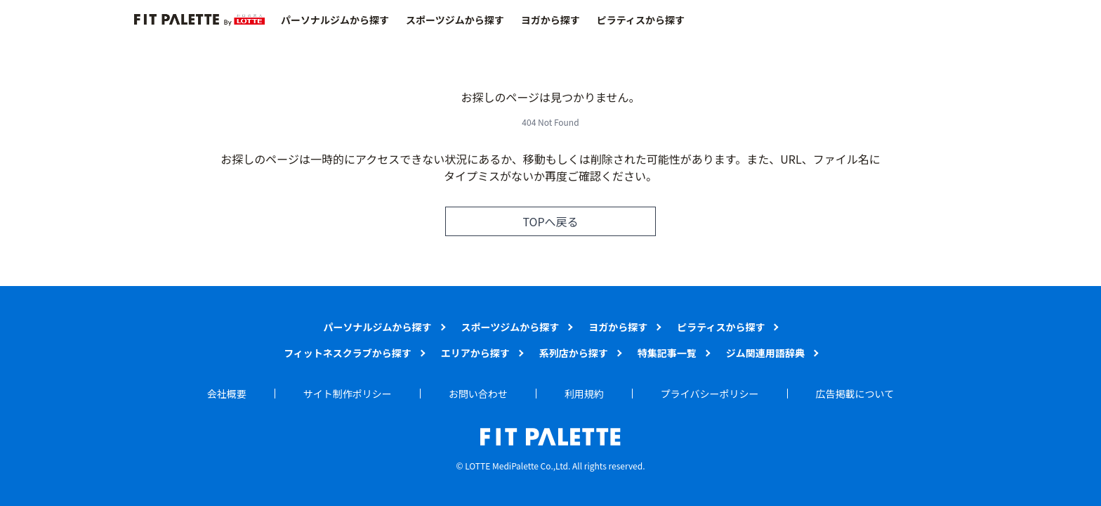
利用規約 (584, 394)
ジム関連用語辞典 (765, 353)
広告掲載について (855, 394)
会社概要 (226, 394)
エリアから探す (475, 353)
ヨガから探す (550, 20)
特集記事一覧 (667, 353)
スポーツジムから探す (455, 20)
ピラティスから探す (641, 20)
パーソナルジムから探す (335, 20)
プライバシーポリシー (710, 394)
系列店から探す (573, 353)
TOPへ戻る (550, 221)
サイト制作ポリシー (347, 394)
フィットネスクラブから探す (347, 353)
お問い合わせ (478, 394)
